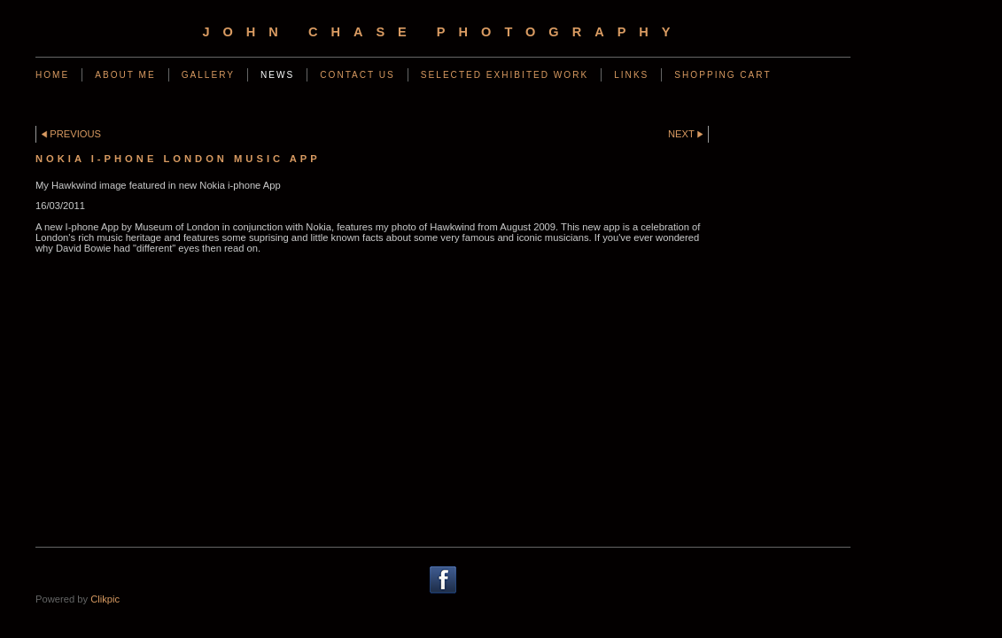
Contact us (357, 75)
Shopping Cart (722, 75)
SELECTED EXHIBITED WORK (504, 75)
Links (631, 75)
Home (52, 75)
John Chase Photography (442, 32)
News (277, 75)
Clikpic (105, 599)
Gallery (208, 75)
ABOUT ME (125, 75)
